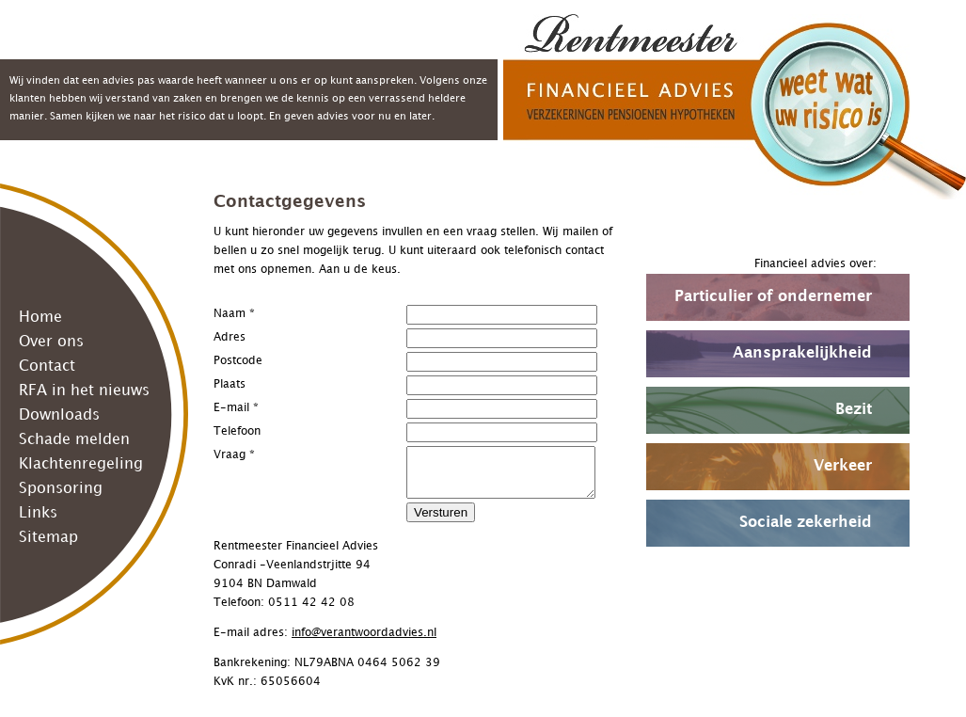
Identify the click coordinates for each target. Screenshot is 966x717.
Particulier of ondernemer (773, 297)
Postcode (238, 361)
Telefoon (237, 431)
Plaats (229, 384)
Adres (229, 337)
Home (40, 318)
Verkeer (843, 466)
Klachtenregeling (81, 464)
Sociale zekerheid (805, 523)
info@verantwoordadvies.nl (364, 633)
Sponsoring (61, 489)
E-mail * (236, 408)
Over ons (51, 342)
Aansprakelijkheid (802, 353)
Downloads (59, 415)
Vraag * (234, 455)
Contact (47, 366)
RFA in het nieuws (84, 391)
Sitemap (48, 538)
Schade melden (74, 440)
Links (38, 513)
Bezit (853, 410)
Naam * (234, 314)
